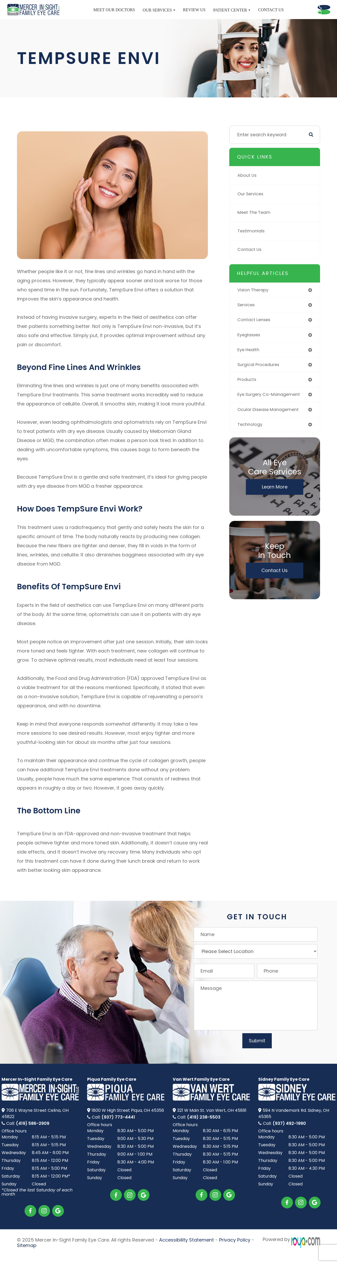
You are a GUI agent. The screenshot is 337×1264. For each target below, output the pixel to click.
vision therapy (254, 300)
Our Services (251, 203)
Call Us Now (296, 7)
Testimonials (252, 240)
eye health (249, 361)
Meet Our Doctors (80, 14)
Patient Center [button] (198, 15)
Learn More (274, 500)
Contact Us (237, 14)
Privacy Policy (234, 1249)
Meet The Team (255, 222)
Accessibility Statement (186, 1249)
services (247, 315)
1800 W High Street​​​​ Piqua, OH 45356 (128, 1120)
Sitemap (27, 1253)
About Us (247, 185)
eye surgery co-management (271, 407)
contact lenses (255, 330)
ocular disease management (271, 422)
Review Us (161, 14)
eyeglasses (250, 346)
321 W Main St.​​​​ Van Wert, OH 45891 (211, 1120)
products (247, 392)
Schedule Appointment (296, 22)
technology (250, 437)
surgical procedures (260, 376)
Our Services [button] (125, 15)
